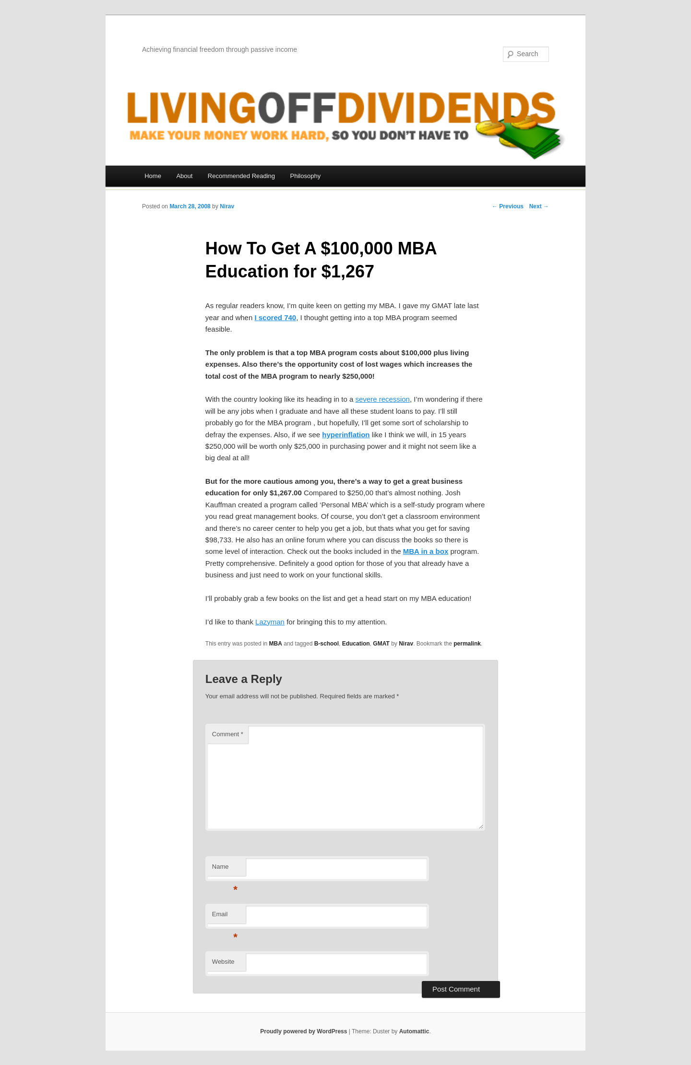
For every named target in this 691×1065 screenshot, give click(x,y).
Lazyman (270, 622)
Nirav (227, 206)
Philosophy (305, 175)
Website (223, 961)
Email (225, 916)
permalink (467, 643)
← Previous (508, 206)
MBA (275, 643)
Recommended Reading (241, 175)
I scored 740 (275, 317)
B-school (326, 643)
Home (152, 175)
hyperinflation (345, 435)
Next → (539, 206)
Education (356, 643)
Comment (227, 734)
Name (225, 869)
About (184, 175)
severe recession (383, 399)
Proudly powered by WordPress (303, 1031)
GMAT (381, 643)
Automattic (414, 1031)
